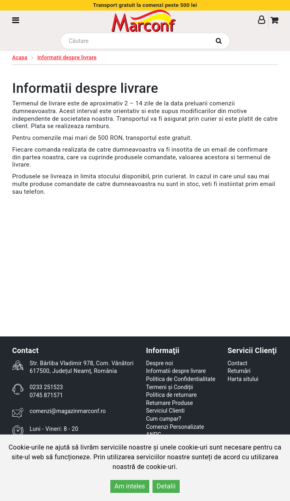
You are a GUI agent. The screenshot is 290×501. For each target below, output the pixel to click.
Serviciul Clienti (165, 410)
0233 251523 (46, 387)
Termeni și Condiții (169, 387)
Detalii (166, 486)
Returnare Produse (169, 403)
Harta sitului (243, 379)
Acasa (20, 57)
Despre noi (159, 363)
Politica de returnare (171, 395)
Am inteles (129, 486)
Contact (237, 363)
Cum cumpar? (163, 418)
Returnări (239, 371)
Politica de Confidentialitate (180, 379)
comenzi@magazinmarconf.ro (68, 411)
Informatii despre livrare (67, 57)
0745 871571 (46, 395)
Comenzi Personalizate (175, 427)
